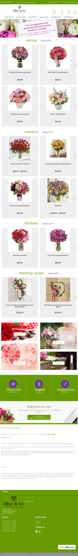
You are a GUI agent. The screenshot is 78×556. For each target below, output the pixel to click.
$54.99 (58, 121)
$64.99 (20, 213)
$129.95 (58, 171)
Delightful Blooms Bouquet (20, 72)
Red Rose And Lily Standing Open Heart (58, 306)
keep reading (51, 434)
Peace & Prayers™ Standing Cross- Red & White (20, 306)
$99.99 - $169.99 (20, 171)
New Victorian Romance (20, 206)
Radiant (58, 206)
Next (75, 65)
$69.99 (20, 79)
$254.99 (58, 312)
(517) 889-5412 (8, 2)
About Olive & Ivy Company (10, 428)
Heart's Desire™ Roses (20, 164)
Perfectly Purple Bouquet (58, 255)
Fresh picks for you (39, 409)
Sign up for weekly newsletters (39, 417)
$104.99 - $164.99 (58, 213)
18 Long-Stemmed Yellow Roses (58, 164)
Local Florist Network (61, 554)
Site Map (71, 554)
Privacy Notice (49, 554)
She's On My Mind (58, 114)
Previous (2, 65)
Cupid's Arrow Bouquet (20, 114)
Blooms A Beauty (20, 255)
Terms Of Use (39, 554)
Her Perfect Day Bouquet (58, 72)
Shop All (45, 40)
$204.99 (19, 312)
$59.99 (20, 121)
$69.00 (58, 79)
